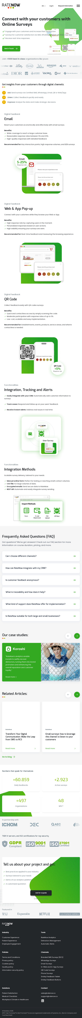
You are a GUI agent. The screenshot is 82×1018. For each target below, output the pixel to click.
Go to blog (7, 757)
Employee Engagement (11, 944)
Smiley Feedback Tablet (50, 976)
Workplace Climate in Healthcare (15, 999)
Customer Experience (10, 937)
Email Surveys (46, 964)
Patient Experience (9, 941)
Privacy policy (7, 960)
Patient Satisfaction (10, 993)
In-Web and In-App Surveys (52, 967)
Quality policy (7, 967)
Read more (10, 677)
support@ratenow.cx (49, 996)
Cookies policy (8, 964)
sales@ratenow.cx (48, 993)
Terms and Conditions (11, 957)
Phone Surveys (47, 973)
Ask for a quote (41, 893)
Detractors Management (51, 941)
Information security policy (13, 970)
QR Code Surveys (48, 970)
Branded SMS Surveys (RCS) (52, 957)
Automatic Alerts (47, 944)
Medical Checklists (9, 996)
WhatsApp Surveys (48, 960)
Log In (51, 6)
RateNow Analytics (48, 937)
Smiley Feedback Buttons (51, 980)
